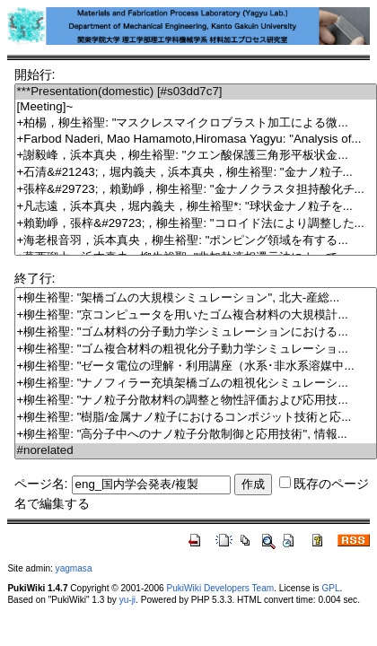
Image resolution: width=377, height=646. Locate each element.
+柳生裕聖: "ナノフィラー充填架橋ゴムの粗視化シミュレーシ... (196, 383)
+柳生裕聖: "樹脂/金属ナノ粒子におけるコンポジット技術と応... (196, 417)
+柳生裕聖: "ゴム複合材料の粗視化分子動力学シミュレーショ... (196, 349)
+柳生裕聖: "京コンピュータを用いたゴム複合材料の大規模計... (196, 315)
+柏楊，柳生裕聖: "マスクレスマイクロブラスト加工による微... (196, 123)
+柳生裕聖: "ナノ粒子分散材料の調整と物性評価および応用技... (196, 400)
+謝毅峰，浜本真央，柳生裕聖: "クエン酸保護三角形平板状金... (196, 155)
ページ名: (41, 483)
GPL (330, 588)
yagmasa (74, 568)
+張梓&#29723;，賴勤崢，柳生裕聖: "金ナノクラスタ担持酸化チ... (196, 189)
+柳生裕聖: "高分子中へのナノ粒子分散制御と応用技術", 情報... (196, 434)
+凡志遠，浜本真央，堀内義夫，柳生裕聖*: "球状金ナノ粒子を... (196, 206)
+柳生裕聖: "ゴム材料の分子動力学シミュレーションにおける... (196, 332)
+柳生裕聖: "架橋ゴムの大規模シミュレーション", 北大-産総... (196, 298)
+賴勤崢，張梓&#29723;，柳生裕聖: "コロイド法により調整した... (196, 223)
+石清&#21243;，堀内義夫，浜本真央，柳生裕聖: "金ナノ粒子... (196, 172)
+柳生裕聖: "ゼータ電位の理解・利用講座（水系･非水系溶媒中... (196, 366)
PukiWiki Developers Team (221, 588)
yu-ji (127, 600)
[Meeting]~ (196, 107)
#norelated (196, 450)
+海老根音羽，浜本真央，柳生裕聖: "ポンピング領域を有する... (196, 240)
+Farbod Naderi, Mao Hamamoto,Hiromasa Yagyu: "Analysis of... (196, 139)
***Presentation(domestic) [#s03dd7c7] (196, 92)
